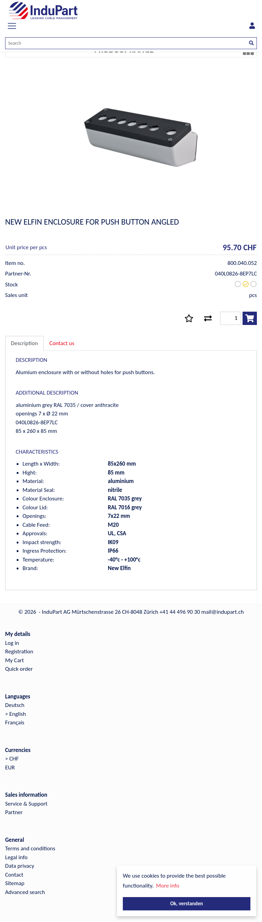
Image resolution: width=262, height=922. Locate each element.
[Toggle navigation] (12, 26)
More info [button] (167, 885)
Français (14, 722)
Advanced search (25, 892)
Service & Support (26, 803)
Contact (14, 874)
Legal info (16, 857)
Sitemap (14, 883)
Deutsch (14, 705)
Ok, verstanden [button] (186, 903)
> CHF (12, 758)
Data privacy (19, 865)
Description (24, 343)
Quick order (19, 668)
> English (15, 714)
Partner (14, 812)
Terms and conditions (30, 848)
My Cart (14, 660)
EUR (10, 767)
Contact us (61, 343)
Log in (12, 643)
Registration (19, 651)
